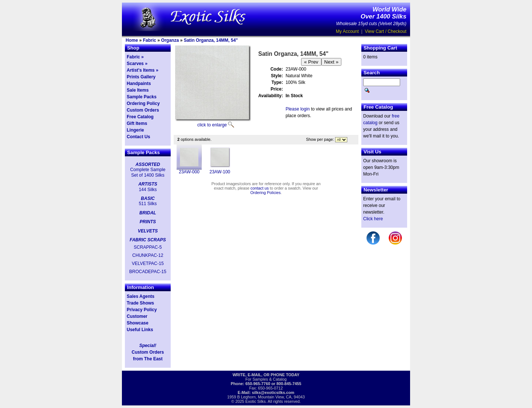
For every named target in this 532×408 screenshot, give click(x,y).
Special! (147, 345)
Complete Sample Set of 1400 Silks (147, 172)
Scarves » (137, 63)
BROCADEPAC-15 (147, 271)
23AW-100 (219, 171)
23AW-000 (189, 171)
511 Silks (148, 203)
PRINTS (148, 221)
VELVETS (148, 231)
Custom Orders (143, 110)
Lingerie (135, 130)
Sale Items (138, 90)
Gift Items (137, 123)
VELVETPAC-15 (148, 263)
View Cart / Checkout (386, 31)
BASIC (147, 198)
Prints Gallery (141, 76)
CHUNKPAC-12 (147, 255)
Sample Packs (142, 96)
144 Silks (148, 189)
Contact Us (138, 136)
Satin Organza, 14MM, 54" (211, 40)
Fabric (149, 40)
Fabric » (135, 56)
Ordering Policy (143, 103)
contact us (259, 188)
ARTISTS (147, 184)
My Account (347, 31)
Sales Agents (140, 296)
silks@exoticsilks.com (273, 392)
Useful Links (140, 329)
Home (132, 40)
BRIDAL (147, 212)
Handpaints (139, 83)
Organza (170, 40)
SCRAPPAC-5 (148, 247)
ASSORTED (148, 164)
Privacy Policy (142, 309)
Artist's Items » (142, 70)
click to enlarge (212, 124)
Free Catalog (140, 116)
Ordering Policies (265, 192)
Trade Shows (140, 303)
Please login (298, 109)
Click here (373, 218)
